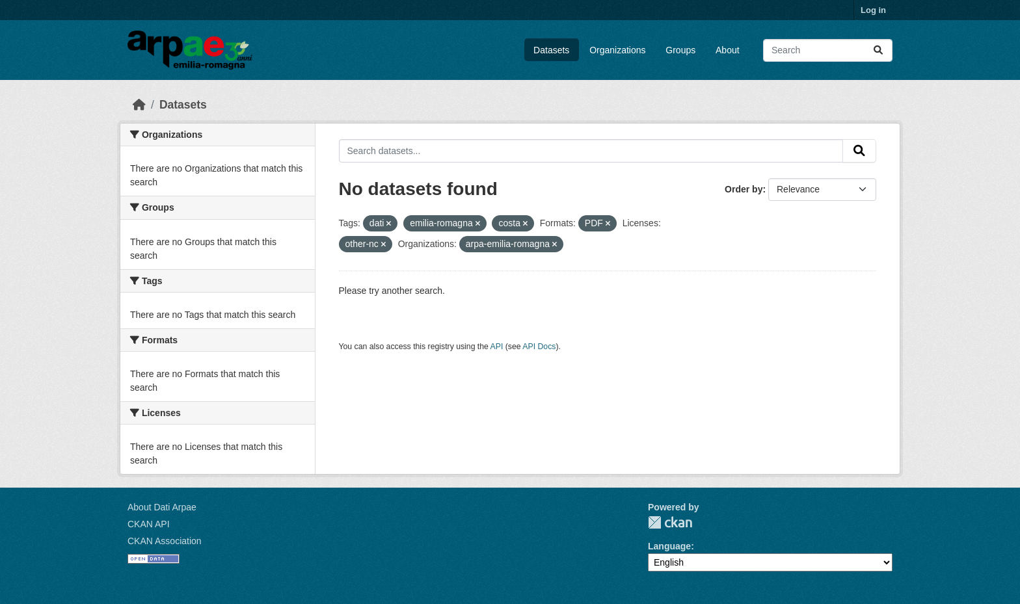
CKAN (670, 522)
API (496, 346)
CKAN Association (165, 541)
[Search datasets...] (827, 50)
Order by (743, 189)
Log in (873, 10)
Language (669, 546)
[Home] (139, 104)
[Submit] (878, 50)
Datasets (551, 50)
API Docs (539, 346)
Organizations (617, 50)
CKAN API (149, 524)
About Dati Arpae (162, 507)
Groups (680, 50)
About (728, 50)
